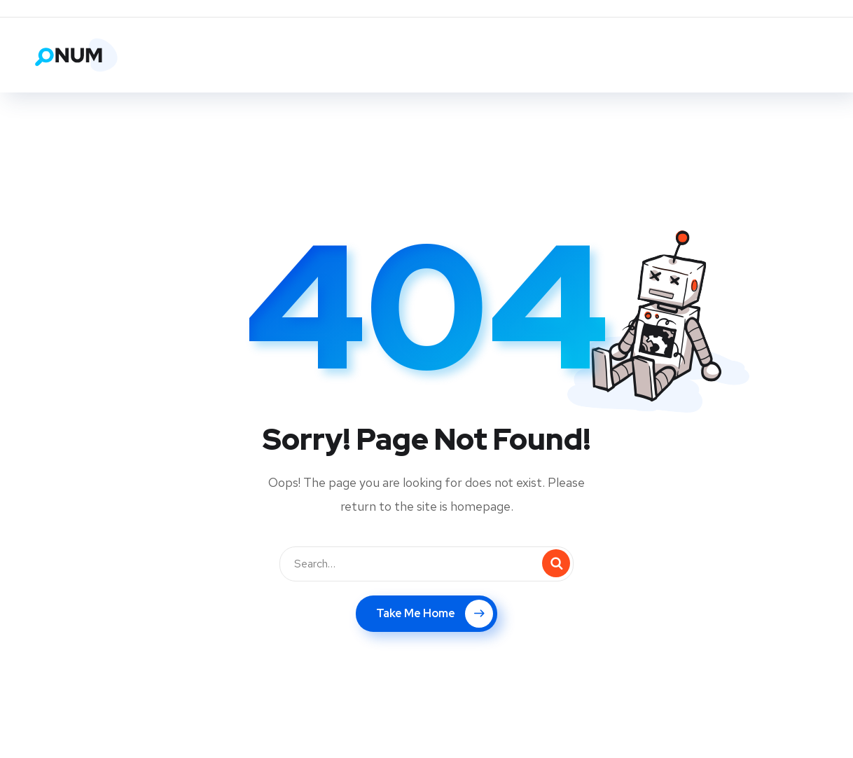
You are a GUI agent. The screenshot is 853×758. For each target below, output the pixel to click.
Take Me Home (434, 614)
